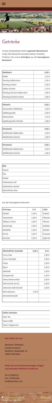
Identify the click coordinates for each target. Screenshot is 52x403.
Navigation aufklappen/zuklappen (26, 4)
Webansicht (45, 397)
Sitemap (20, 397)
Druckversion (8, 397)
